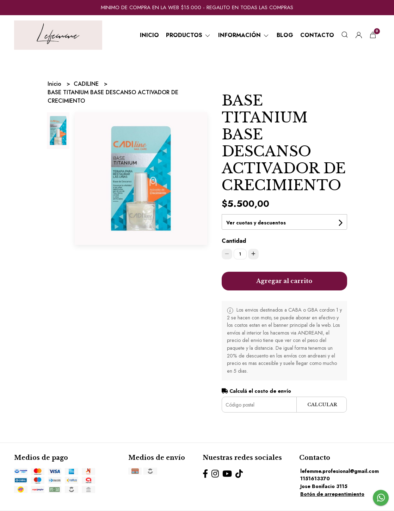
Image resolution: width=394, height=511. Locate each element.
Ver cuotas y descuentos (256, 222)
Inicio (149, 35)
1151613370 (315, 478)
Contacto (317, 35)
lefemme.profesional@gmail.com (339, 471)
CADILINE (87, 84)
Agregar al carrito (284, 280)
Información (244, 35)
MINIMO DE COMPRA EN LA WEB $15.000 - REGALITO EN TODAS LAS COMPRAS (197, 7)
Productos (188, 35)
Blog (285, 35)
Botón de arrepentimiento (332, 494)
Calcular (322, 404)
